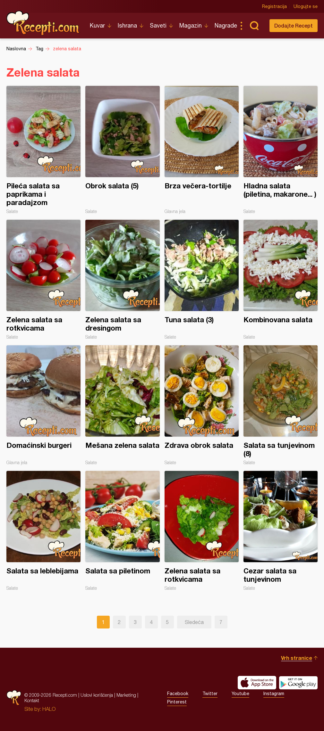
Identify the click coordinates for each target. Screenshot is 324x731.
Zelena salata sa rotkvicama (43, 280)
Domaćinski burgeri (43, 405)
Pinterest (177, 701)
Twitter (209, 693)
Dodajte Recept (293, 25)
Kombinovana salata (280, 280)
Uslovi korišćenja (97, 695)
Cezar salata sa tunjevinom (280, 531)
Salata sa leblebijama (43, 531)
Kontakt (31, 700)
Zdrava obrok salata (202, 405)
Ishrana (127, 25)
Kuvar (97, 25)
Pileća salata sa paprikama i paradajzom (43, 150)
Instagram (273, 693)
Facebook (177, 693)
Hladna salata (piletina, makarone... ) (280, 150)
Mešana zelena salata (122, 405)
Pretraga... (254, 25)
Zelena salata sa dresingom (122, 280)
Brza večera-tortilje (202, 150)
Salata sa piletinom (122, 531)
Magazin (190, 25)
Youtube (240, 693)
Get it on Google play (298, 682)
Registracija (274, 6)
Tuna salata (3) (202, 280)
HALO (48, 709)
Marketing (126, 695)
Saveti (158, 25)
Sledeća (194, 622)
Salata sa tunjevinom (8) (280, 405)
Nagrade (226, 25)
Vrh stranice (296, 658)
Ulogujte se (306, 6)
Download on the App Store (257, 682)
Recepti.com (43, 23)
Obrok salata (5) (122, 150)
